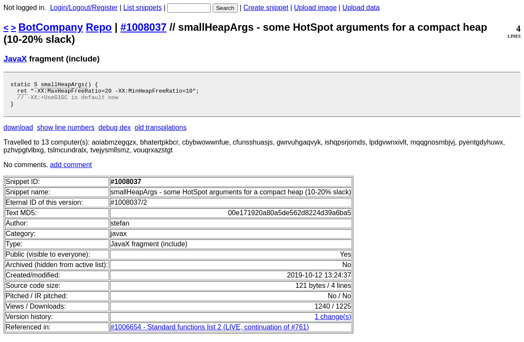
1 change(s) (333, 322)
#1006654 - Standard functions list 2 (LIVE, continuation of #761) (210, 332)
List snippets (142, 7)
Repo (99, 27)
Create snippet (265, 7)
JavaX (15, 58)
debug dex (115, 132)
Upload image (315, 7)
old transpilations (160, 132)
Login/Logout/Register (84, 7)
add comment (71, 170)
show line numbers (65, 132)
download (18, 132)
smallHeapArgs (62, 85)
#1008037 (144, 27)
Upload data (361, 7)
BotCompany (51, 27)
